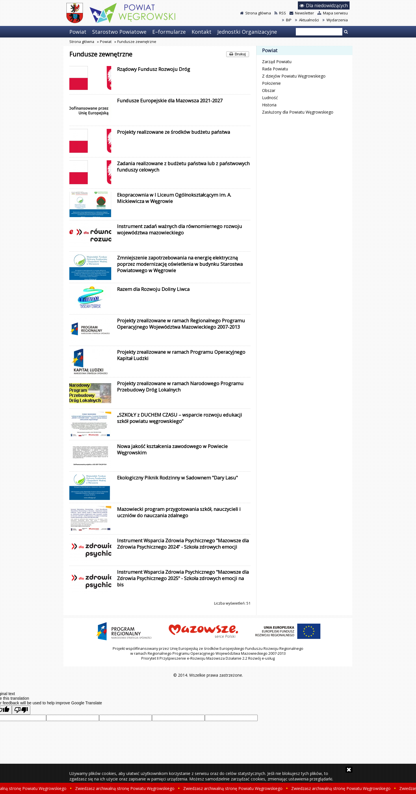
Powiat (77, 31)
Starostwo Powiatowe (119, 31)
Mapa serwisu (332, 13)
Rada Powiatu (275, 69)
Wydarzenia (335, 19)
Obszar (268, 90)
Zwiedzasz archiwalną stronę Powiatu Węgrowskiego (126, 788)
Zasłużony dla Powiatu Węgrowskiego (297, 112)
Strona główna (255, 13)
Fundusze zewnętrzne (136, 41)
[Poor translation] (21, 710)
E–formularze (169, 31)
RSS (280, 13)
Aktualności (307, 19)
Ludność (270, 97)
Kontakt (201, 31)
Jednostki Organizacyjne (247, 31)
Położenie (271, 83)
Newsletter (301, 13)
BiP (286, 19)
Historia (269, 105)
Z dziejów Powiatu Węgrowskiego (294, 76)
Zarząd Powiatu (276, 61)
